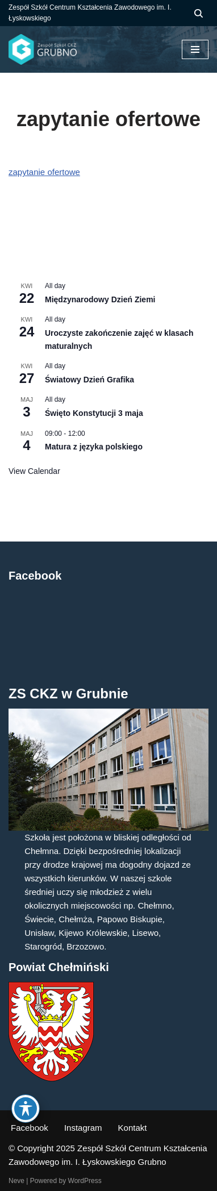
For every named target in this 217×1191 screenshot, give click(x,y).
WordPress (85, 1181)
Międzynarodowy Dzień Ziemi (100, 299)
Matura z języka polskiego (94, 446)
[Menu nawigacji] (195, 49)
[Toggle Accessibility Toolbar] (25, 1108)
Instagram (83, 1127)
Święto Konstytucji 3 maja (94, 413)
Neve (16, 1181)
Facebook (29, 1127)
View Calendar (34, 471)
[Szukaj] (198, 13)
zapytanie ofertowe (44, 172)
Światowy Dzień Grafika (89, 379)
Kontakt (132, 1127)
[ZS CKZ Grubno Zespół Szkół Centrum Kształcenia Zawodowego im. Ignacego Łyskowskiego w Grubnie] (43, 49)
